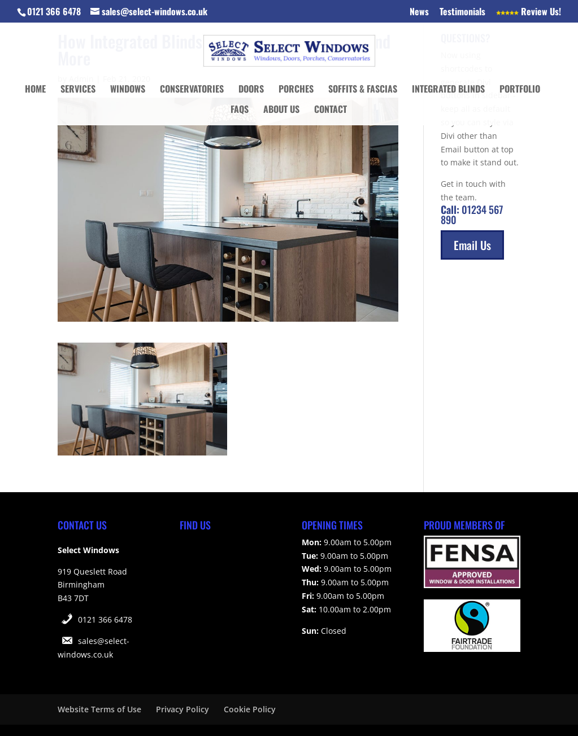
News (419, 12)
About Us (281, 110)
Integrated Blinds (448, 90)
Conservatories (192, 90)
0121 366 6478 (105, 619)
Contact (330, 110)
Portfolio (519, 90)
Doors (251, 90)
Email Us (472, 244)
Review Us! (528, 12)
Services (77, 90)
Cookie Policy (250, 709)
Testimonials (462, 12)
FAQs (240, 110)
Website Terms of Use (99, 709)
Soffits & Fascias (362, 90)
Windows (127, 90)
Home (35, 90)
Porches (296, 90)
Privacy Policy (182, 709)
